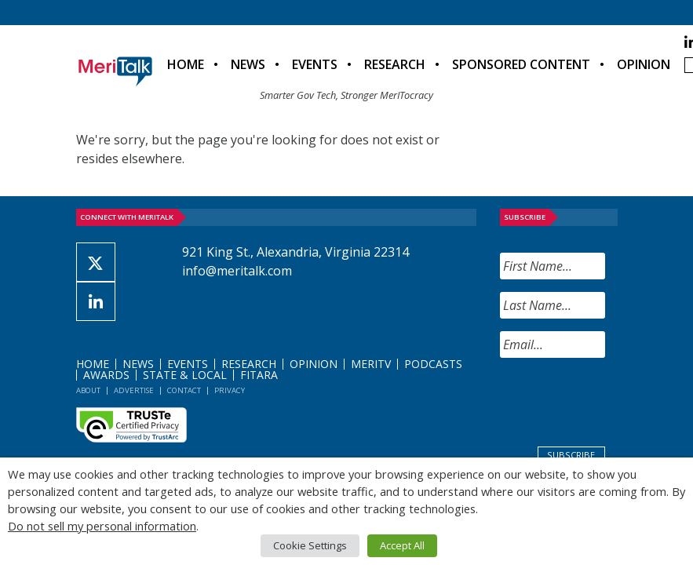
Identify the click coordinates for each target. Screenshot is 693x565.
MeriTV (371, 363)
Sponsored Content (521, 64)
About (88, 390)
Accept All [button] (402, 545)
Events (314, 64)
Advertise (134, 390)
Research (394, 64)
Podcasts (433, 363)
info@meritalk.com (237, 270)
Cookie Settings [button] (310, 545)
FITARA (259, 374)
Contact (184, 390)
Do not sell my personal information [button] (102, 526)
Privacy (229, 390)
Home (185, 64)
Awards (106, 374)
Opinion (643, 64)
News (248, 64)
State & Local (185, 374)
